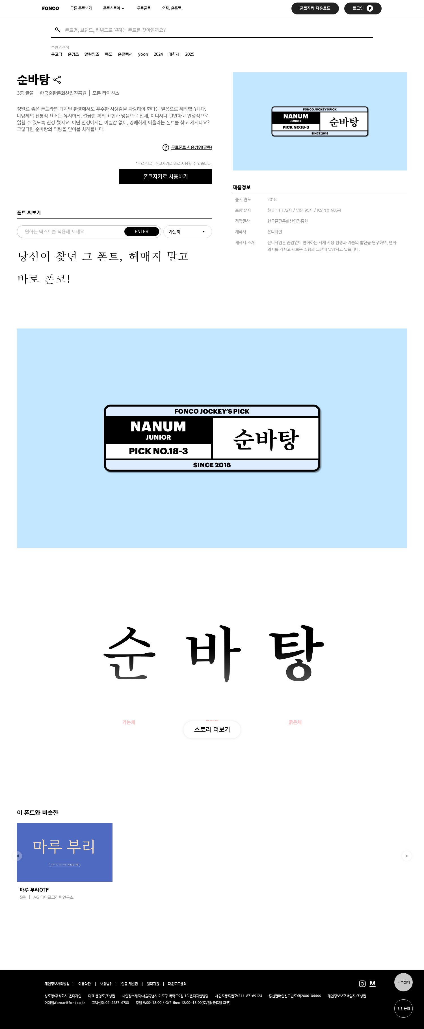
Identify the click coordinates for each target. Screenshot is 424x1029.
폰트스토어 (111, 8)
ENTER (141, 231)
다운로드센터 (177, 984)
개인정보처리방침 (57, 984)
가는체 (175, 231)
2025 (189, 54)
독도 (108, 54)
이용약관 (84, 984)
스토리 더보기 (212, 729)
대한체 (173, 54)
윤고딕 (56, 54)
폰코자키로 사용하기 (165, 176)
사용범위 (106, 984)
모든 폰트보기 (81, 8)
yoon (143, 54)
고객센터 (403, 982)
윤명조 (73, 54)
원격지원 (153, 984)
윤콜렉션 (125, 54)
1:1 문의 (403, 1008)
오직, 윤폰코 (171, 8)
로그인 (363, 8)
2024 (158, 54)
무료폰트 (144, 8)
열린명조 (92, 54)
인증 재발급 (129, 984)
